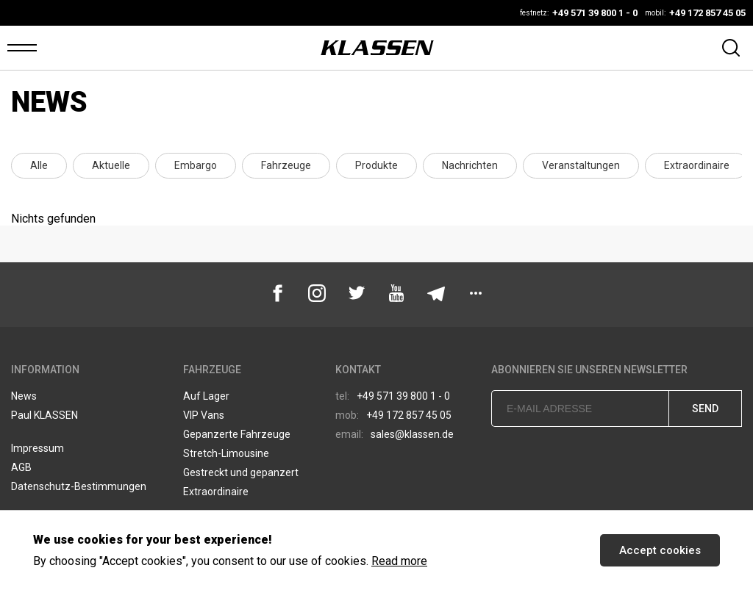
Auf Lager (206, 396)
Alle (39, 165)
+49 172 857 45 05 (393, 415)
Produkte (376, 165)
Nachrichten (470, 165)
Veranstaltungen (581, 165)
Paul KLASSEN (44, 415)
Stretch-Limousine (226, 453)
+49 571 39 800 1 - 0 (392, 396)
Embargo (195, 165)
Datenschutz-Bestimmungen (78, 486)
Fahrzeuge (286, 165)
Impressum (37, 448)
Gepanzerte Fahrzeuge (236, 434)
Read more (399, 561)
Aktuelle (111, 165)
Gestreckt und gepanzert (241, 472)
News (24, 396)
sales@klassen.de (394, 434)
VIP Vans (203, 415)
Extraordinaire (696, 165)
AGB (21, 467)
